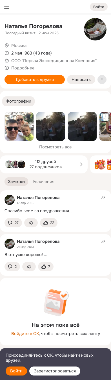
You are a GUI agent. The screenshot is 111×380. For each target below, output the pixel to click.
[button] (18, 101)
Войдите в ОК (25, 333)
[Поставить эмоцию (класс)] (48, 222)
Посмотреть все (55, 147)
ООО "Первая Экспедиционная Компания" (54, 61)
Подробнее (23, 68)
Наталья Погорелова (33, 26)
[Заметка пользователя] (55, 204)
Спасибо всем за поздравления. (37, 211)
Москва (18, 45)
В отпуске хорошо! (24, 254)
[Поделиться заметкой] (31, 222)
